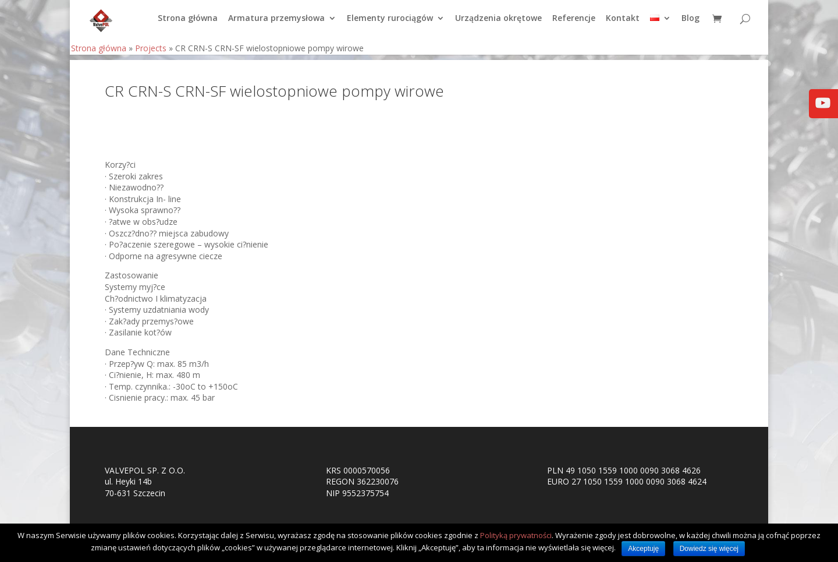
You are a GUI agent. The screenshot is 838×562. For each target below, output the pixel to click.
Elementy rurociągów (390, 24)
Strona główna (188, 24)
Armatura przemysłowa (276, 24)
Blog (690, 24)
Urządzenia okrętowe (498, 24)
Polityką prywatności (516, 535)
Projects (150, 53)
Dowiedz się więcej (709, 549)
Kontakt (623, 24)
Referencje (573, 24)
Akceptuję (643, 549)
